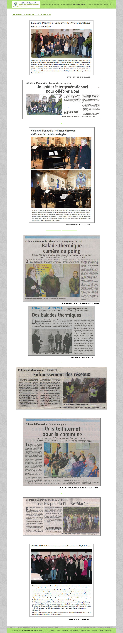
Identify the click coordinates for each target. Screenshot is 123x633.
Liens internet (104, 6)
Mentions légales (38, 630)
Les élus (49, 6)
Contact (96, 6)
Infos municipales (66, 6)
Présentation (56, 6)
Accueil (43, 6)
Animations (90, 6)
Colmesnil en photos (79, 6)
